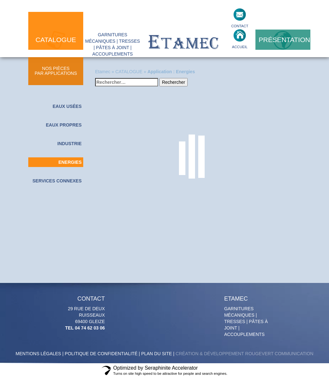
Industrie (70, 143)
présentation (284, 39)
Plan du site (156, 353)
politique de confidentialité (101, 353)
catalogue (55, 39)
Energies (70, 162)
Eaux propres (64, 124)
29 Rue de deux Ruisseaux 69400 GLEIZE (82, 313)
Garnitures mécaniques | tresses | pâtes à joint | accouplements (247, 316)
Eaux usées (67, 106)
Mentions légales (38, 353)
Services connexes (57, 180)
